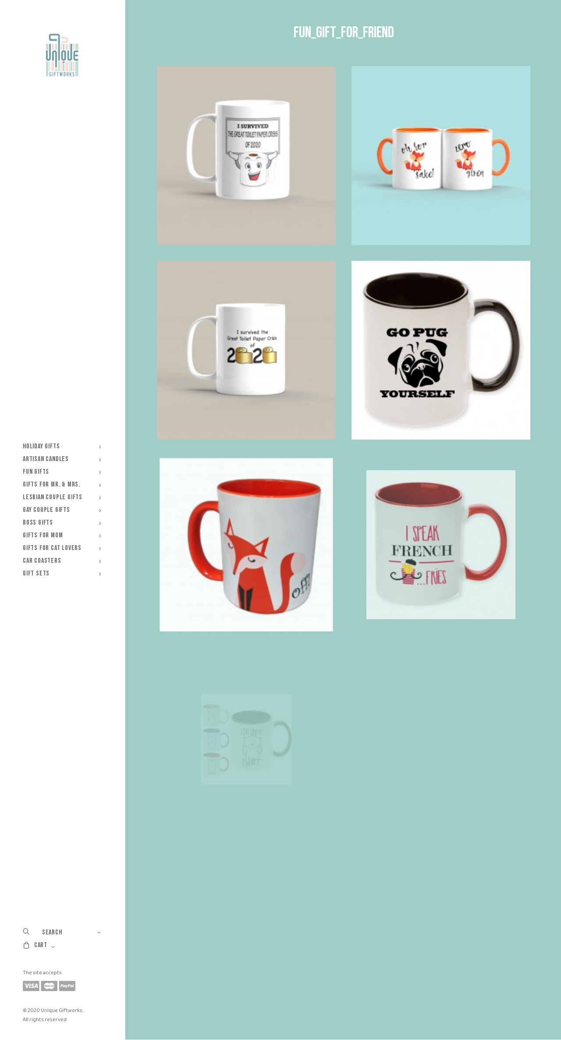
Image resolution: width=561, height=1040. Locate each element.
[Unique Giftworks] (62, 55)
